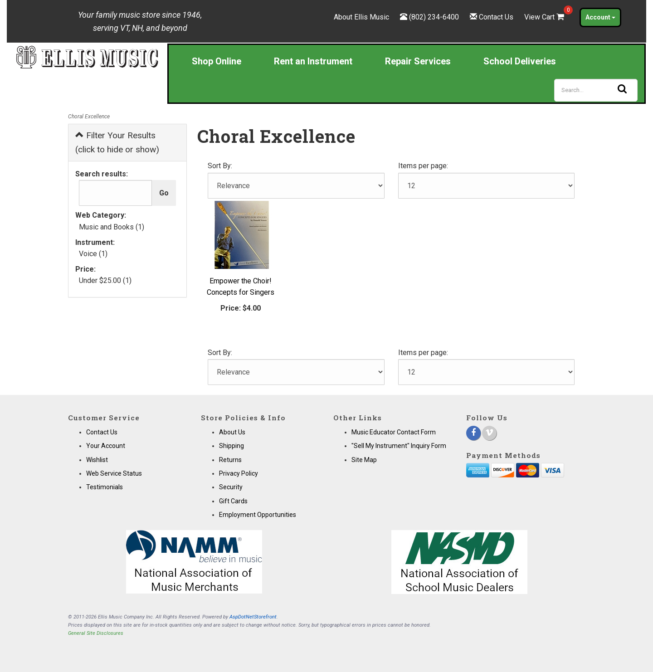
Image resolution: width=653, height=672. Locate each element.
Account (600, 17)
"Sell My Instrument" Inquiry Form (398, 445)
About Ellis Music (361, 17)
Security (231, 487)
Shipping (231, 445)
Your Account (105, 445)
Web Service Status (114, 473)
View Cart (545, 17)
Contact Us (496, 17)
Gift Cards (233, 501)
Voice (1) (93, 253)
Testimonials (104, 487)
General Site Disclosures (95, 633)
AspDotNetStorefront (253, 617)
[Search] (596, 90)
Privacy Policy (238, 473)
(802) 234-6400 (434, 17)
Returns (230, 459)
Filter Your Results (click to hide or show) (117, 142)
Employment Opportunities (257, 514)
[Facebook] (473, 433)
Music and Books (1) (111, 227)
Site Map (364, 459)
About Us (232, 432)
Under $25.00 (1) (105, 280)
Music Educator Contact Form (393, 432)
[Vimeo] (489, 433)
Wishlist (97, 459)
